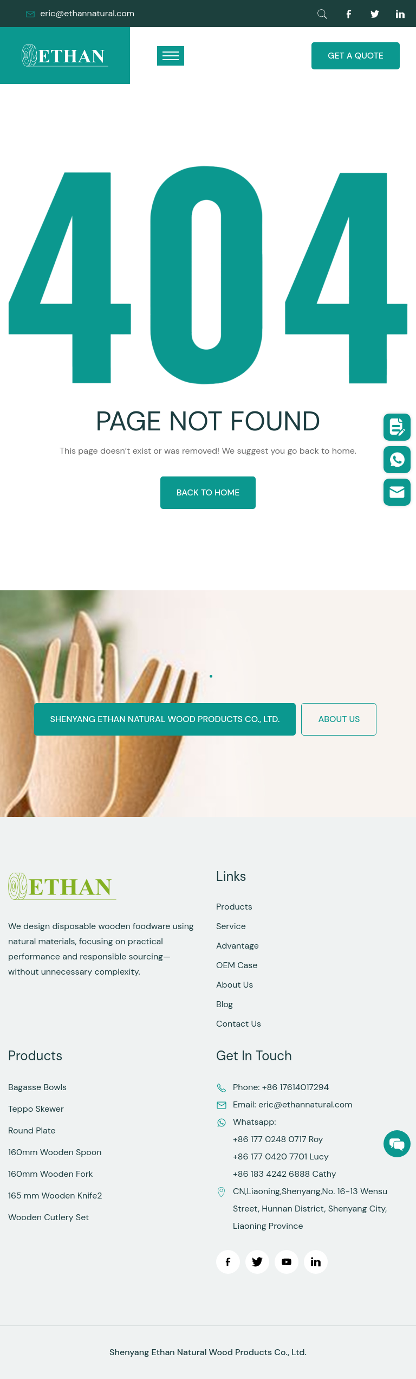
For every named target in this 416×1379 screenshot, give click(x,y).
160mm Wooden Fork (50, 1174)
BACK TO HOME (208, 492)
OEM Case (236, 965)
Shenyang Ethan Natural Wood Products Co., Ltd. (165, 719)
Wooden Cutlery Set (48, 1217)
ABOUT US (339, 719)
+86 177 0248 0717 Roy (278, 1139)
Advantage (237, 945)
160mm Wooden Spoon (54, 1152)
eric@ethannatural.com (87, 13)
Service (231, 926)
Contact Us (238, 1023)
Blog (224, 1004)
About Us (234, 984)
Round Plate (32, 1130)
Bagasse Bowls (37, 1087)
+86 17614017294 (295, 1087)
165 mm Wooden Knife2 (55, 1195)
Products (234, 906)
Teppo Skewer (36, 1108)
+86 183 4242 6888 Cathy (284, 1174)
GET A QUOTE (356, 55)
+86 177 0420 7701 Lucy (281, 1156)
